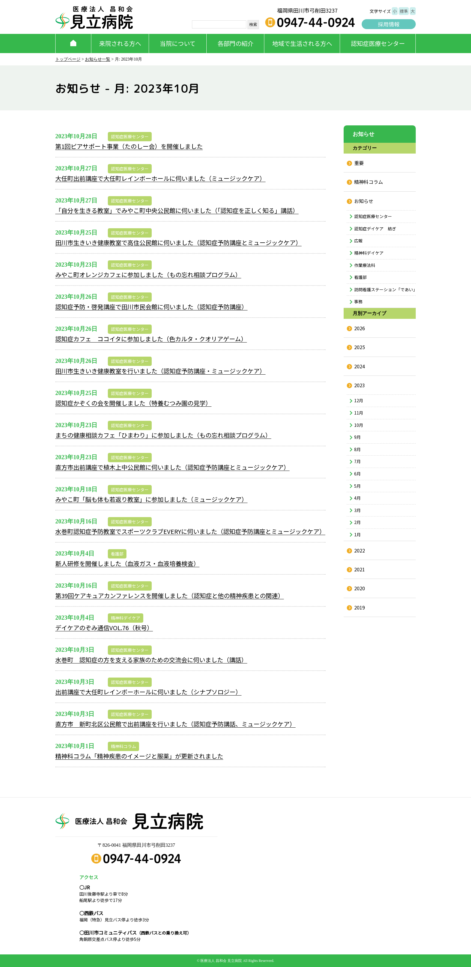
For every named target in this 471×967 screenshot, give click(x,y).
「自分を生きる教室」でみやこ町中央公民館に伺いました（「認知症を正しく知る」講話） (177, 210)
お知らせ (363, 201)
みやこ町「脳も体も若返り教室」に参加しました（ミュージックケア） (151, 499)
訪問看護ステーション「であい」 (385, 289)
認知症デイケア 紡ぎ (375, 229)
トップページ (68, 59)
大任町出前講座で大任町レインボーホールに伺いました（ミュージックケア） (160, 178)
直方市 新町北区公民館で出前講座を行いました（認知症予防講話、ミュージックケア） (175, 724)
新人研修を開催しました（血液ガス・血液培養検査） (127, 563)
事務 (358, 301)
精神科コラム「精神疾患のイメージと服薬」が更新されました (139, 756)
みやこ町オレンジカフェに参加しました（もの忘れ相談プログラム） (148, 274)
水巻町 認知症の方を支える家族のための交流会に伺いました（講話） (151, 659)
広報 (358, 241)
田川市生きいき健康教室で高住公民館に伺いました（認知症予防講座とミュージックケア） (178, 242)
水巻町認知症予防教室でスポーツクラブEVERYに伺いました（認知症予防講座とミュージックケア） (190, 531)
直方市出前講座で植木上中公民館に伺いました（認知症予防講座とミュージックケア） (172, 467)
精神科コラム (123, 746)
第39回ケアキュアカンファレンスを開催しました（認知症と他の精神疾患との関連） (169, 595)
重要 (359, 162)
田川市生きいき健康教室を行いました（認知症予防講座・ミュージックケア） (160, 371)
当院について (178, 43)
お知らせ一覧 (97, 59)
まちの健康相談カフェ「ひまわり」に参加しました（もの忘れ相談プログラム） (163, 435)
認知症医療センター (378, 43)
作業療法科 (364, 265)
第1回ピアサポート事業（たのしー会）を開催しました (129, 146)
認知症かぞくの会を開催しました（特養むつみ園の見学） (133, 403)
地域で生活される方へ (302, 43)
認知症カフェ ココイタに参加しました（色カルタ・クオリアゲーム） (151, 338)
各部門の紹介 (235, 43)
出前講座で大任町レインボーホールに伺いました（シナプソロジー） (148, 691)
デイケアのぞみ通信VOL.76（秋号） (104, 627)
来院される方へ (120, 43)
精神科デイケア (125, 618)
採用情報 (389, 24)
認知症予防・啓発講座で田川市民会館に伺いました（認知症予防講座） (151, 306)
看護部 (117, 554)
